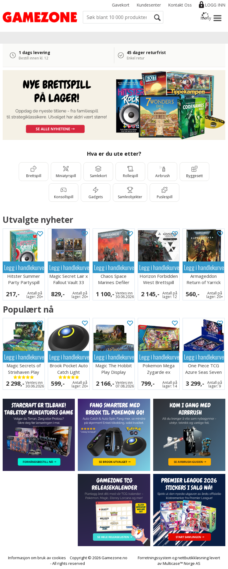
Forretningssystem (154, 557)
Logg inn (215, 5)
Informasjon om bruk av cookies (37, 557)
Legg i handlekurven (24, 267)
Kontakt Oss (180, 5)
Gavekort (120, 5)
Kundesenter (149, 5)
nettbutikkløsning (193, 557)
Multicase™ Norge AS (181, 563)
